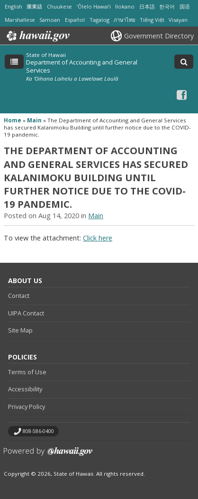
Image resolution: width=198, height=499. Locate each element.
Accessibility (25, 389)
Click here (97, 237)
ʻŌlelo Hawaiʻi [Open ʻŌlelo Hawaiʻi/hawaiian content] (94, 6)
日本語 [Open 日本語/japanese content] (147, 6)
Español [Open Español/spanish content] (75, 19)
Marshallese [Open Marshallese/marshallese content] (20, 19)
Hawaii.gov (37, 36)
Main (34, 120)
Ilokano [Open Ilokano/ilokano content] (125, 6)
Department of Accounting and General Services (81, 66)
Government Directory (159, 35)
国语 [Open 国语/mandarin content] (185, 6)
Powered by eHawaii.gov (48, 455)
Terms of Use (27, 372)
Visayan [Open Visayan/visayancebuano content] (178, 19)
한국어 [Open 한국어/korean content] (167, 6)
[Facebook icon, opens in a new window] (182, 94)
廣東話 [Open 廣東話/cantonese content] (34, 6)
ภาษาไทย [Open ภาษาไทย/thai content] (124, 19)
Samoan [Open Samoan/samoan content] (49, 19)
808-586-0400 (38, 431)
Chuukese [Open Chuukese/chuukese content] (59, 6)
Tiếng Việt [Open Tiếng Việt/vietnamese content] (152, 19)
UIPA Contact (26, 313)
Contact (18, 295)
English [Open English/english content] (13, 6)
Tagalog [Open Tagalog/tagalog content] (99, 19)
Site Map (20, 330)
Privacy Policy (26, 406)
